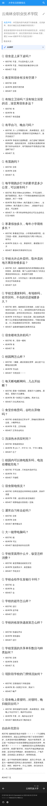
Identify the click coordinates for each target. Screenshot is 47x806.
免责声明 (7, 22)
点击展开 (10, 47)
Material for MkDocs (16, 798)
